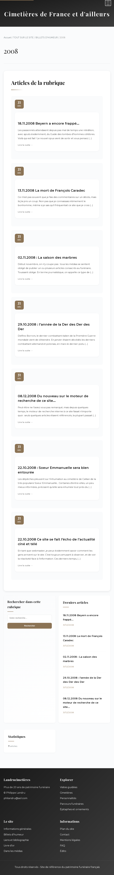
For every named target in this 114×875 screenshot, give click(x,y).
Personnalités (68, 798)
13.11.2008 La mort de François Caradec (51, 190)
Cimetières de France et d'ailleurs (57, 14)
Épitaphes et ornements (74, 809)
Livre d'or (9, 845)
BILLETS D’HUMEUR (46, 37)
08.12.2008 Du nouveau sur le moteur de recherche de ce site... (82, 702)
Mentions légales (70, 840)
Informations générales (17, 829)
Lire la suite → (25, 145)
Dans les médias (13, 851)
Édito (63, 851)
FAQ (62, 845)
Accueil (7, 37)
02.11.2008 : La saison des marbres (47, 257)
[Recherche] (29, 618)
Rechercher (29, 626)
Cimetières (66, 792)
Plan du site (67, 829)
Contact (64, 834)
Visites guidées (68, 787)
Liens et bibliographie (16, 840)
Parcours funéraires (71, 803)
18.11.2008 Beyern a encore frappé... (48, 123)
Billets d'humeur (14, 834)
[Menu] (108, 3)
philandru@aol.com (15, 798)
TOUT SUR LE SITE (23, 37)
